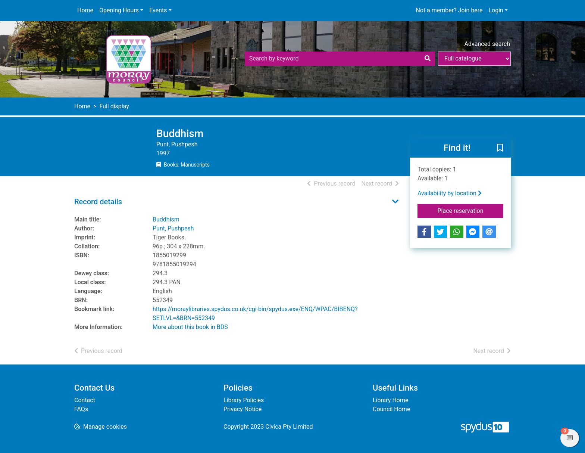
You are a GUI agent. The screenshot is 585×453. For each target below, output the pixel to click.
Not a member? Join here (449, 10)
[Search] (427, 59)
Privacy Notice (242, 409)
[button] (500, 148)
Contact (84, 400)
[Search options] (474, 59)
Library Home (390, 400)
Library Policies (243, 400)
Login (495, 10)
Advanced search (487, 43)
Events (158, 10)
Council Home (391, 409)
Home (85, 10)
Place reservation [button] (471, 210)
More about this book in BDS (190, 327)
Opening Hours (119, 10)
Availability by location (449, 193)
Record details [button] (98, 201)
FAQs (81, 409)
